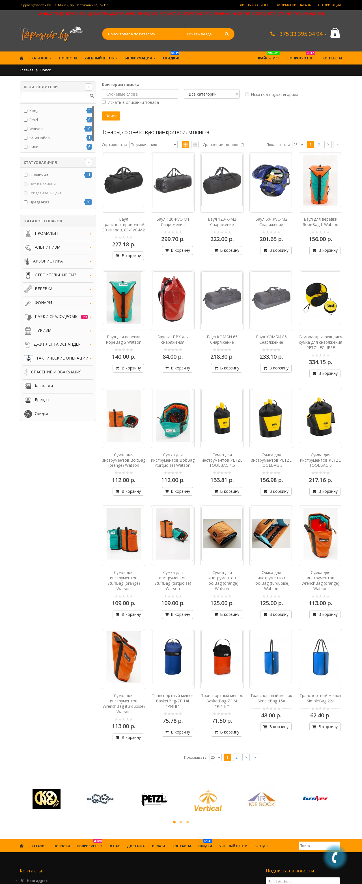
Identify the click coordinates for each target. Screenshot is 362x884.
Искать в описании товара (130, 102)
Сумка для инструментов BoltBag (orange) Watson (123, 460)
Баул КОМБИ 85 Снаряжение (271, 339)
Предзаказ (39, 202)
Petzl (33, 119)
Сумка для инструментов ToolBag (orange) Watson (222, 580)
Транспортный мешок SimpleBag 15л (271, 698)
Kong (33, 110)
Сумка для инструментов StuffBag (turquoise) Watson (172, 580)
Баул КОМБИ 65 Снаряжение (222, 339)
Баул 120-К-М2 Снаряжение (222, 221)
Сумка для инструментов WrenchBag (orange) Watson (320, 580)
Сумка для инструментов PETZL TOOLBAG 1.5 (222, 460)
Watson (36, 128)
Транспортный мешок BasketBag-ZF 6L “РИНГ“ (222, 701)
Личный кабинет (254, 5)
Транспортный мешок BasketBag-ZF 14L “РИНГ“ (173, 701)
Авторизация (329, 5)
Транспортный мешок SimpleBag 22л (320, 698)
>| (337, 144)
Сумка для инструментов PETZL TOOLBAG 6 (320, 460)
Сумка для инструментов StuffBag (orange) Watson (123, 580)
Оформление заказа (293, 5)
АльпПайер (39, 137)
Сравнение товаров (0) (223, 144)
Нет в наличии (42, 183)
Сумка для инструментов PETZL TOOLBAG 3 (271, 460)
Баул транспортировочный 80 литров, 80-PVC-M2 (123, 224)
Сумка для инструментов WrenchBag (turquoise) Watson (124, 703)
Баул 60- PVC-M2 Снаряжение (271, 221)
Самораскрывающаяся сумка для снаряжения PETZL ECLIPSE (320, 342)
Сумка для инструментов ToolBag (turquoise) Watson (271, 580)
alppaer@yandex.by (36, 5)
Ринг (33, 146)
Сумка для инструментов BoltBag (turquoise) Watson (173, 460)
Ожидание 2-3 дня (45, 192)
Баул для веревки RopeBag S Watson (123, 339)
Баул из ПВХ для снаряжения (173, 339)
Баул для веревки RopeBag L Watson (320, 221)
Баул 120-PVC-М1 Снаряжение (172, 221)
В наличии (38, 174)
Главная (26, 70)
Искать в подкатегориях (271, 94)
